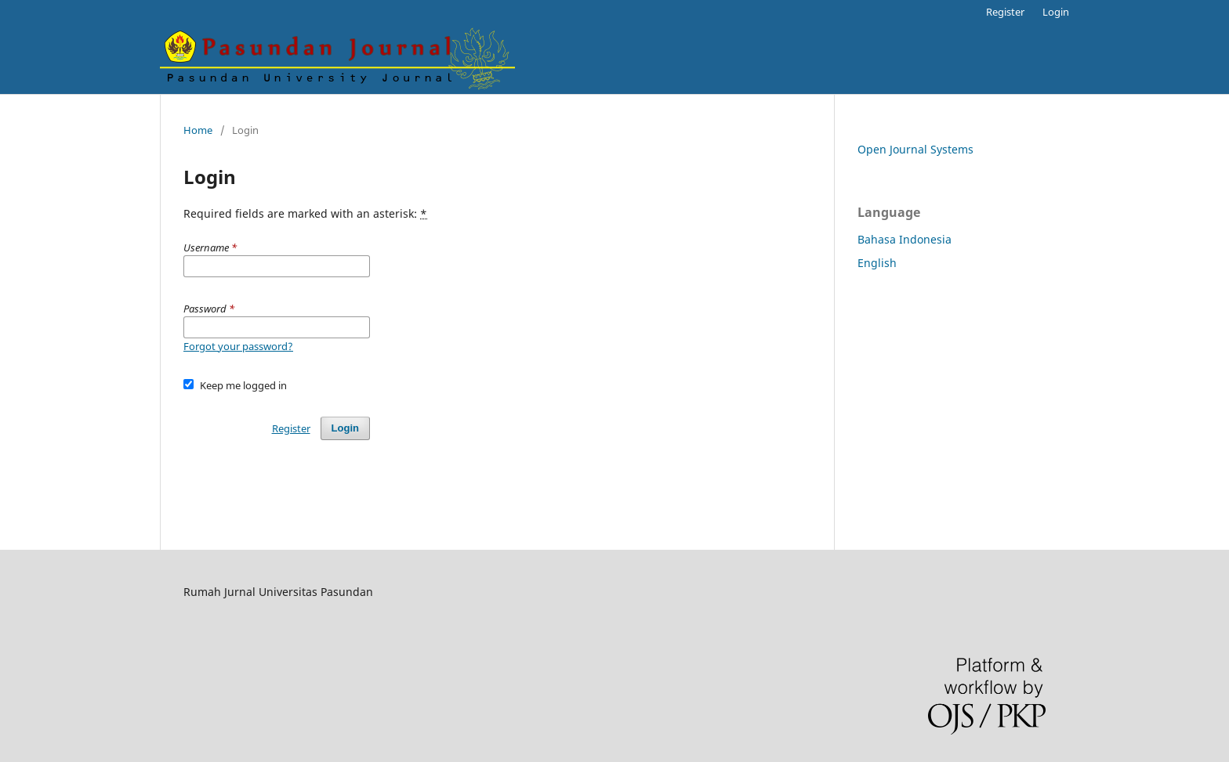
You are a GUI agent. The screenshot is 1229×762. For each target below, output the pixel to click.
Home (197, 130)
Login (1055, 12)
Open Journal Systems (915, 149)
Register (1005, 12)
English (877, 262)
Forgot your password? (238, 346)
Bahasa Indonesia (904, 239)
